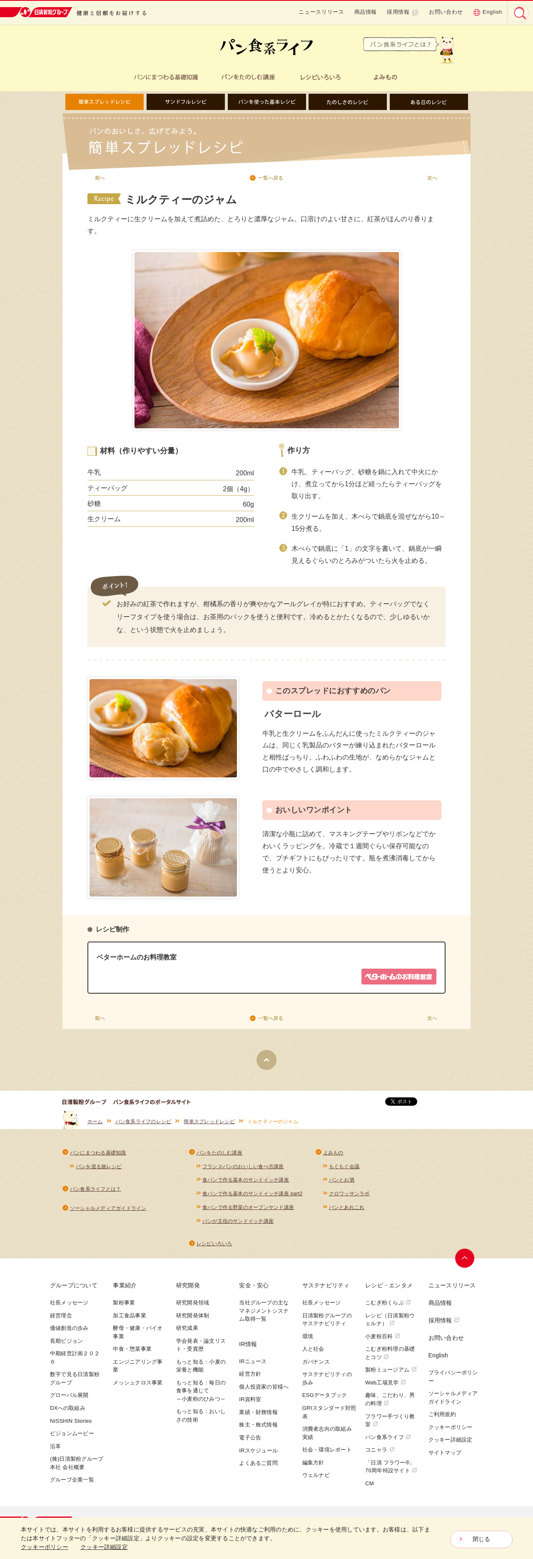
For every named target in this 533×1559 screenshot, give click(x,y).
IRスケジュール (258, 1453)
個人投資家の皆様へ (264, 1390)
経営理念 (61, 1318)
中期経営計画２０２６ (75, 1360)
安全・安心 (254, 1288)
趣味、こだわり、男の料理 (390, 1402)
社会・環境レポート (327, 1452)
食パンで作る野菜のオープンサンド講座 (248, 1210)
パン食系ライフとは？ (95, 1191)
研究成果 (187, 1331)
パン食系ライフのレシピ (143, 1123)
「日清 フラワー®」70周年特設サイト (391, 1469)
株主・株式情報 (258, 1427)
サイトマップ (444, 1455)
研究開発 (188, 1288)
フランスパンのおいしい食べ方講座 (243, 1168)
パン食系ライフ (388, 1440)
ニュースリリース (321, 12)
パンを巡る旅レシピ (99, 1168)
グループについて (73, 1288)
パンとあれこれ (347, 1210)
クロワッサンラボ (349, 1196)
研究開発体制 (192, 1318)
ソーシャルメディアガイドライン (108, 1211)
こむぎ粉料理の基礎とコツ (390, 1356)
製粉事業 (124, 1305)
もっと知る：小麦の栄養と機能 (201, 1369)
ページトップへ (465, 1261)
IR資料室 (250, 1402)
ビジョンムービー (72, 1436)
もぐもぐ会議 (344, 1168)
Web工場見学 (385, 1385)
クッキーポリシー (450, 1430)
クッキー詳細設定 (450, 1442)
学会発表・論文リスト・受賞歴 (201, 1348)
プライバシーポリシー (453, 1379)
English (487, 12)
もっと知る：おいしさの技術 (201, 1418)
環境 (308, 1339)
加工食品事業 (129, 1318)
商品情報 (365, 12)
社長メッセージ (69, 1305)
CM (369, 1486)
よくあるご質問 (258, 1466)
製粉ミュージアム (391, 1372)
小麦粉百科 (382, 1339)
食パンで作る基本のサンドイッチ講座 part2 (252, 1196)
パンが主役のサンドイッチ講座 (238, 1224)
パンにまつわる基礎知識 (98, 1154)
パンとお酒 (341, 1182)
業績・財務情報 (258, 1415)
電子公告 (250, 1440)
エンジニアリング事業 (137, 1369)
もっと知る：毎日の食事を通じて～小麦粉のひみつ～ (201, 1393)
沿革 (55, 1449)
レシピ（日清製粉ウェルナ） (390, 1322)
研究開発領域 (192, 1305)
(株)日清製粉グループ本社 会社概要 (76, 1466)
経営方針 (250, 1377)
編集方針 (313, 1465)
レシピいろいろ (214, 1247)
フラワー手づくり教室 (390, 1423)
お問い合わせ (446, 12)
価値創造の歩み (69, 1331)
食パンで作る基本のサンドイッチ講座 (245, 1182)
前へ (100, 178)
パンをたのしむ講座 (219, 1154)
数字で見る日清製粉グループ (75, 1381)
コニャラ (380, 1452)
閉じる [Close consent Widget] (482, 1539)
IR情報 (248, 1347)
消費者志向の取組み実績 (327, 1436)
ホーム (95, 1123)
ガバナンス (316, 1365)
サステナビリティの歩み (327, 1381)
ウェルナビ (316, 1478)
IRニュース (252, 1364)
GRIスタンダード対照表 (329, 1415)
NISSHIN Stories (71, 1423)
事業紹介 (125, 1288)
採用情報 (403, 12)
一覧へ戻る (270, 178)
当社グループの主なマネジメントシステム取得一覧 (264, 1313)
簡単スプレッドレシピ (209, 1123)
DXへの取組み (67, 1411)
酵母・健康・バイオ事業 (137, 1335)
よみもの (333, 1154)
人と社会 (313, 1352)
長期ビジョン (66, 1344)
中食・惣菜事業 (132, 1352)
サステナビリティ (326, 1288)
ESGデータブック (324, 1398)
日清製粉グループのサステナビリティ (327, 1322)
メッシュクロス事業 (137, 1385)
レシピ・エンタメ (389, 1288)
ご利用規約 (442, 1417)
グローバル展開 (69, 1398)
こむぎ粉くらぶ (388, 1305)
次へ (432, 178)
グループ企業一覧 (72, 1482)
